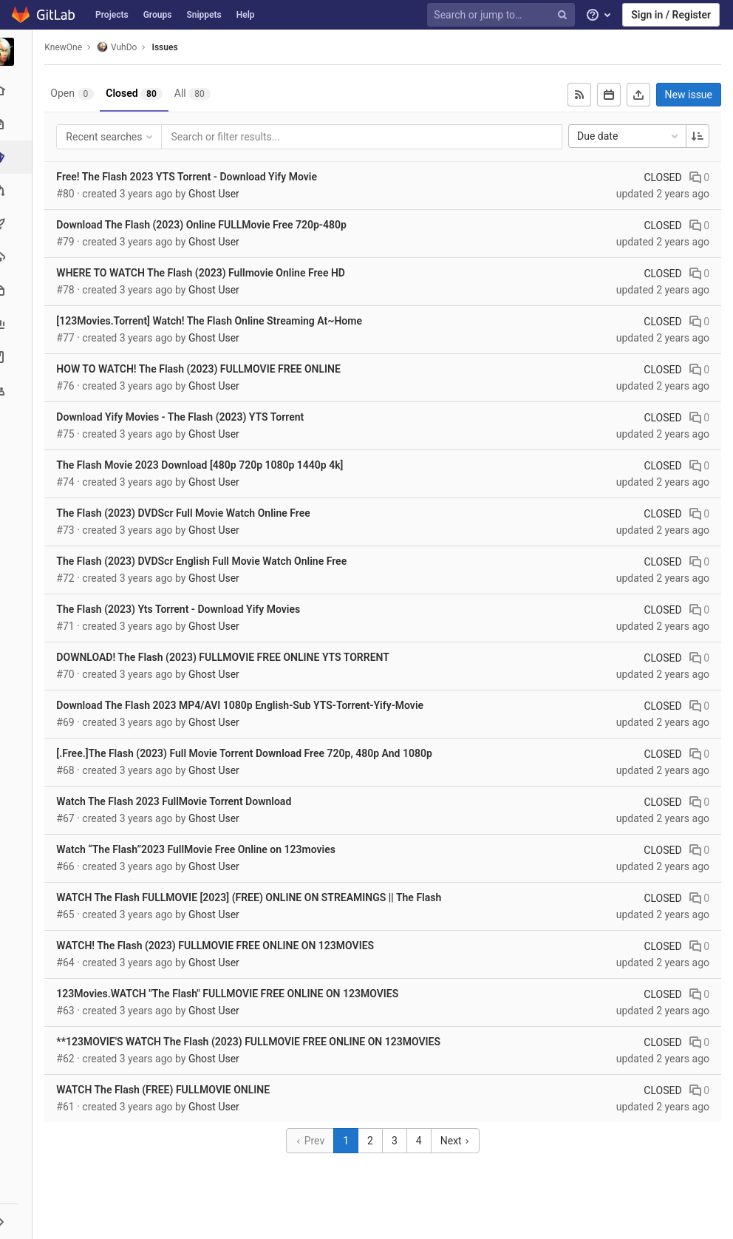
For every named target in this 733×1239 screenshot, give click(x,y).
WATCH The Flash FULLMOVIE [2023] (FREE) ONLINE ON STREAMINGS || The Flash (253, 897)
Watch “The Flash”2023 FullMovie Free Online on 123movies (200, 849)
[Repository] (18, 123)
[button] (18, 1221)
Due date (629, 136)
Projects (112, 15)
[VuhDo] (18, 52)
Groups (157, 15)
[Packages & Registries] (18, 290)
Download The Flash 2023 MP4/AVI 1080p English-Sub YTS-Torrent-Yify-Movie (244, 705)
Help (245, 15)
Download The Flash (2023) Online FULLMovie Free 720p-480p (206, 225)
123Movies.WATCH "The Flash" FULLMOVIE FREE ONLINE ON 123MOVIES (232, 993)
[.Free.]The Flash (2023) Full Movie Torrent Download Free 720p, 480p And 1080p (248, 753)
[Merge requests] (18, 190)
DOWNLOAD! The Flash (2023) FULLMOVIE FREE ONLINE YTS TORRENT (227, 657)
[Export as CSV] (638, 94)
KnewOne (67, 47)
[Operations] (18, 257)
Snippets (203, 15)
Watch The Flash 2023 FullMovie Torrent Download (178, 801)
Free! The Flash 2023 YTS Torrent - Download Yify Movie (191, 177)
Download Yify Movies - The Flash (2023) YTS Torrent (184, 417)
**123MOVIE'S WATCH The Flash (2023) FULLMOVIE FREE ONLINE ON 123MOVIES (253, 1042)
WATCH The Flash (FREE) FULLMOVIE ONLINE (167, 1090)
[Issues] (19, 157)
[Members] (18, 390)
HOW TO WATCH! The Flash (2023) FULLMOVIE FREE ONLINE (203, 369)
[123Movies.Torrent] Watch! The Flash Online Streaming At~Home (213, 321)
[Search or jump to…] (503, 15)
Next (457, 1141)
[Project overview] (18, 90)
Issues (169, 47)
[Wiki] (18, 356)
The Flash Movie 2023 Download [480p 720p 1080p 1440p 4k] (204, 465)
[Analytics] (18, 323)
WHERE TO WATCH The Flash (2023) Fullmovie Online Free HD (205, 273)
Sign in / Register (671, 15)
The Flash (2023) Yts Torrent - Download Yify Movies (182, 609)
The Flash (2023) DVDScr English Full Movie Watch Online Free (206, 561)
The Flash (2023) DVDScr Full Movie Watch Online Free (187, 513)
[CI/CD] (18, 223)
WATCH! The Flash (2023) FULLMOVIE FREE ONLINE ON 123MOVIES (219, 945)
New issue (688, 95)
